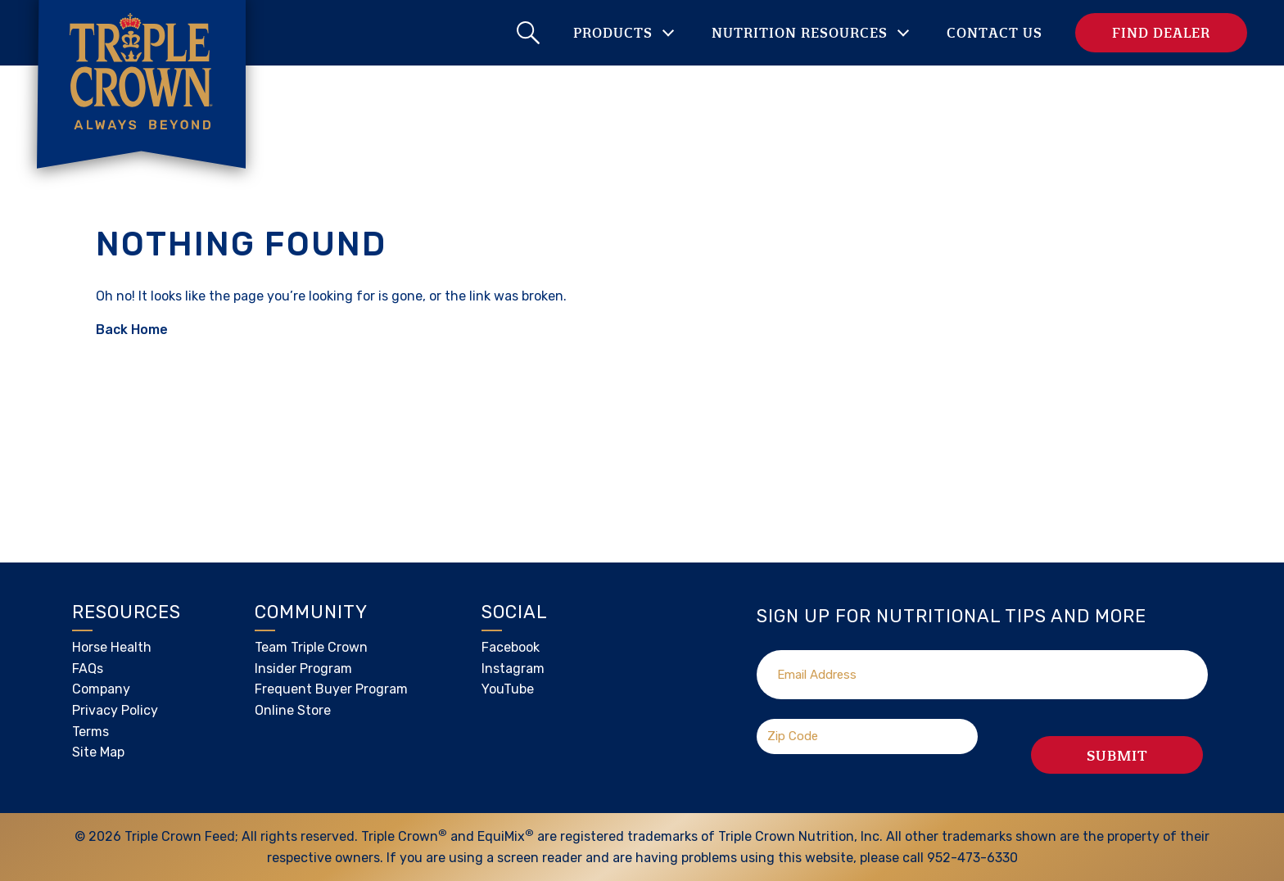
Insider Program (303, 668)
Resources (126, 612)
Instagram (513, 668)
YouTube (508, 689)
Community (311, 612)
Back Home (132, 329)
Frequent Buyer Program (331, 689)
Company (101, 689)
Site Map (98, 752)
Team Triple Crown (311, 647)
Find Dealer (1161, 32)
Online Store (293, 710)
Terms (90, 731)
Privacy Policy (115, 710)
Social (515, 612)
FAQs (87, 668)
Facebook (511, 647)
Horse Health (111, 647)
